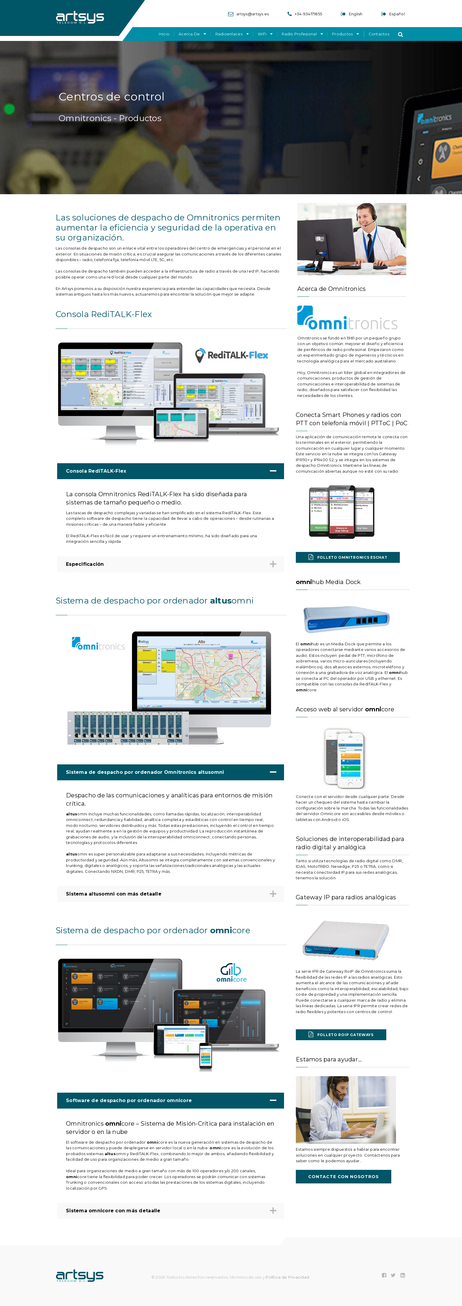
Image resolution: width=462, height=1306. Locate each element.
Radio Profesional (299, 34)
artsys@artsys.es (252, 13)
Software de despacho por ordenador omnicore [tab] (170, 1101)
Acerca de (189, 34)
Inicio (164, 34)
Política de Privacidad (287, 1277)
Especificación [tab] (170, 564)
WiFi (262, 34)
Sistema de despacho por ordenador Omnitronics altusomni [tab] (170, 772)
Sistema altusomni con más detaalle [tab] (170, 894)
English (356, 13)
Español (397, 13)
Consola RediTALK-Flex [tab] (170, 471)
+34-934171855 (308, 13)
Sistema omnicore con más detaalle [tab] (170, 1211)
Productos (342, 34)
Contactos (379, 34)
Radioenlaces (228, 34)
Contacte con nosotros (343, 1176)
